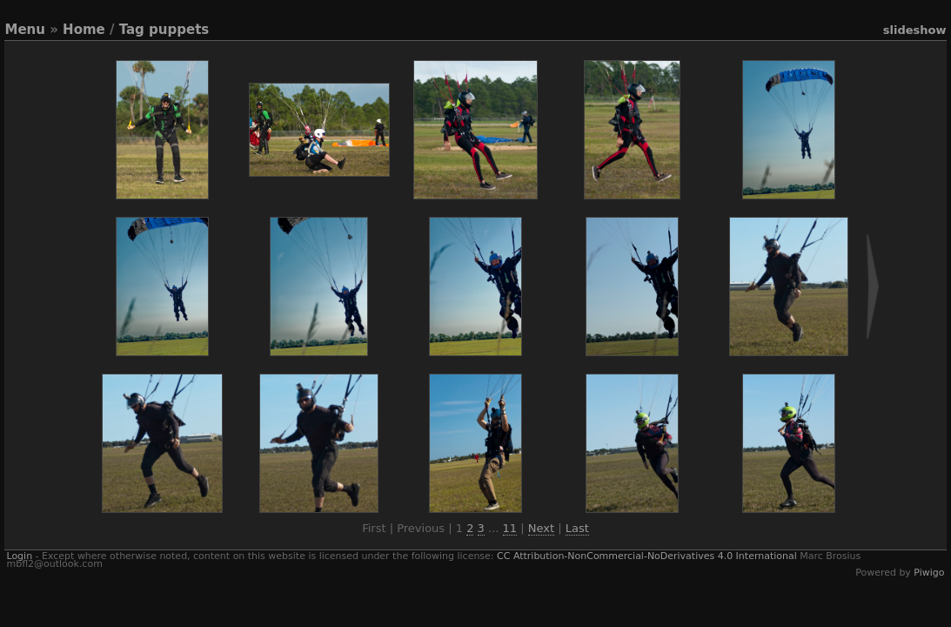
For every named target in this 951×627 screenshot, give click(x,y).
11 (510, 528)
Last (577, 528)
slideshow (915, 30)
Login (19, 556)
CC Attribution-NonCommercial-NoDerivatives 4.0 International (647, 556)
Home (84, 29)
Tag (131, 29)
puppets (179, 29)
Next (541, 528)
